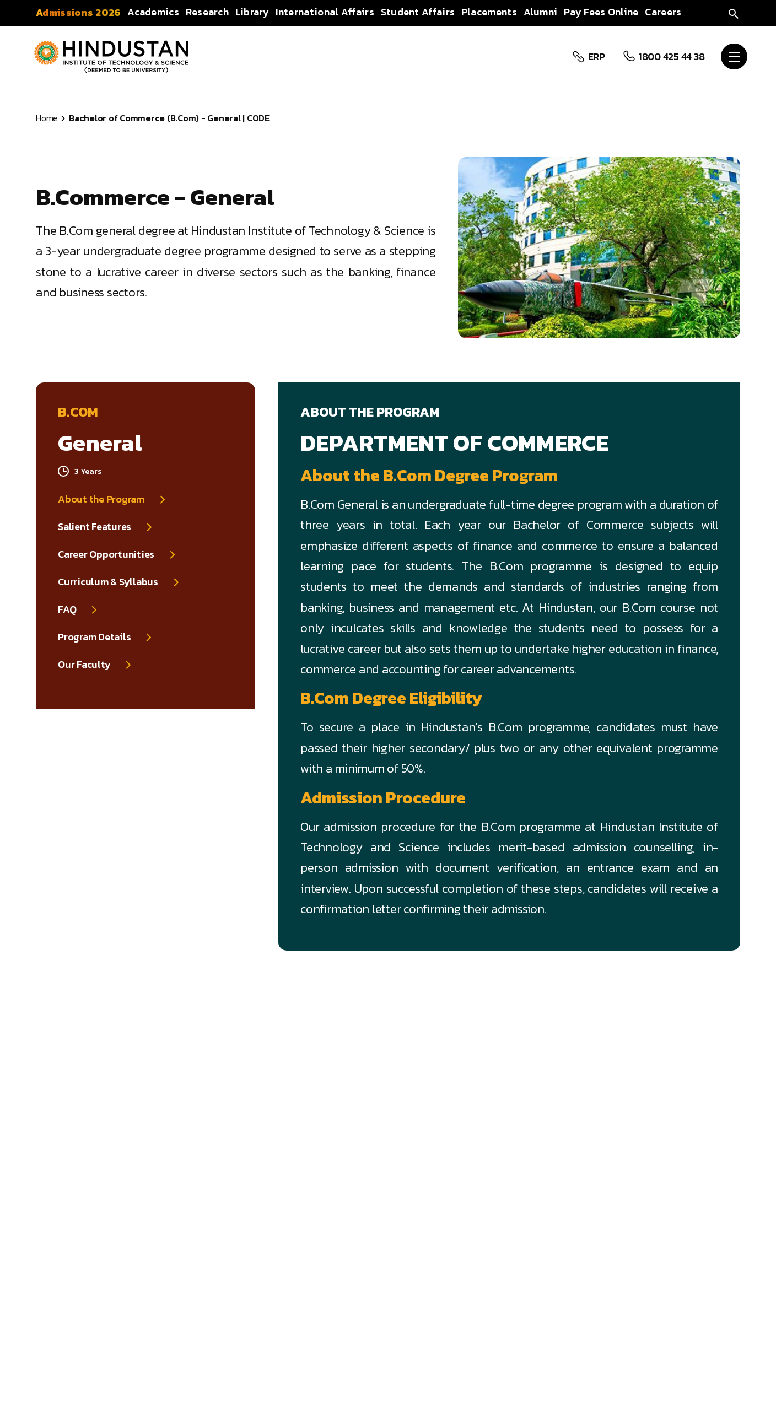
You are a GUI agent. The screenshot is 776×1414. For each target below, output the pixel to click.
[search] (733, 12)
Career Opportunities (106, 554)
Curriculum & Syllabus (108, 581)
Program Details (94, 637)
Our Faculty (84, 664)
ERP (595, 57)
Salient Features (94, 526)
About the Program (101, 499)
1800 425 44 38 (670, 57)
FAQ (67, 609)
